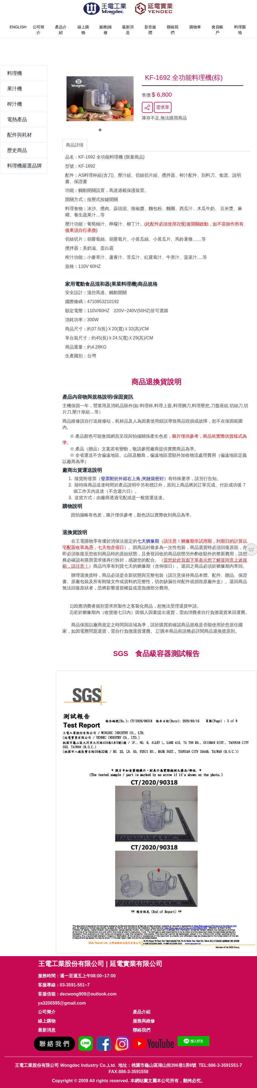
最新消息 (128, 30)
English (18, 27)
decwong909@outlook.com (88, 994)
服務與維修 (144, 1021)
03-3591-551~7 (75, 985)
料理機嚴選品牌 (24, 165)
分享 (147, 107)
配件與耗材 (19, 135)
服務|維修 (105, 30)
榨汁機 (14, 104)
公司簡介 (38, 30)
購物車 (195, 27)
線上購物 (83, 30)
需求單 (162, 107)
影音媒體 (150, 30)
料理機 (14, 73)
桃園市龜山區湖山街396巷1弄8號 (164, 1065)
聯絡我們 (172, 30)
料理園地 (240, 30)
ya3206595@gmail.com (62, 1003)
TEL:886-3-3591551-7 (220, 1065)
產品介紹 (61, 30)
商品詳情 (75, 145)
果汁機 (14, 88)
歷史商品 (17, 150)
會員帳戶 (217, 30)
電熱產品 (17, 119)
